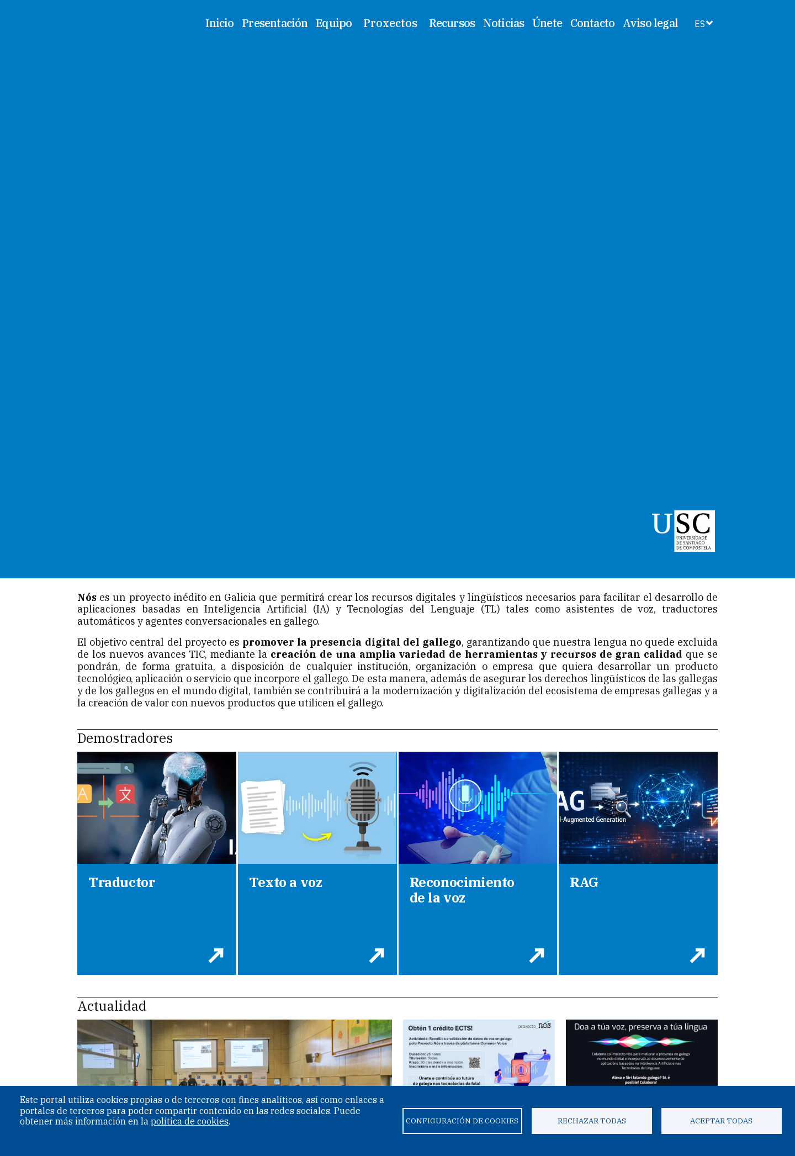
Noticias (503, 22)
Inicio (219, 22)
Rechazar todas (592, 1121)
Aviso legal (650, 22)
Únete (547, 22)
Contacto (592, 22)
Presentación (275, 22)
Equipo (334, 22)
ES (700, 23)
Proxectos (390, 23)
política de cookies (190, 1121)
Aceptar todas (721, 1121)
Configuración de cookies (462, 1121)
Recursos (452, 22)
